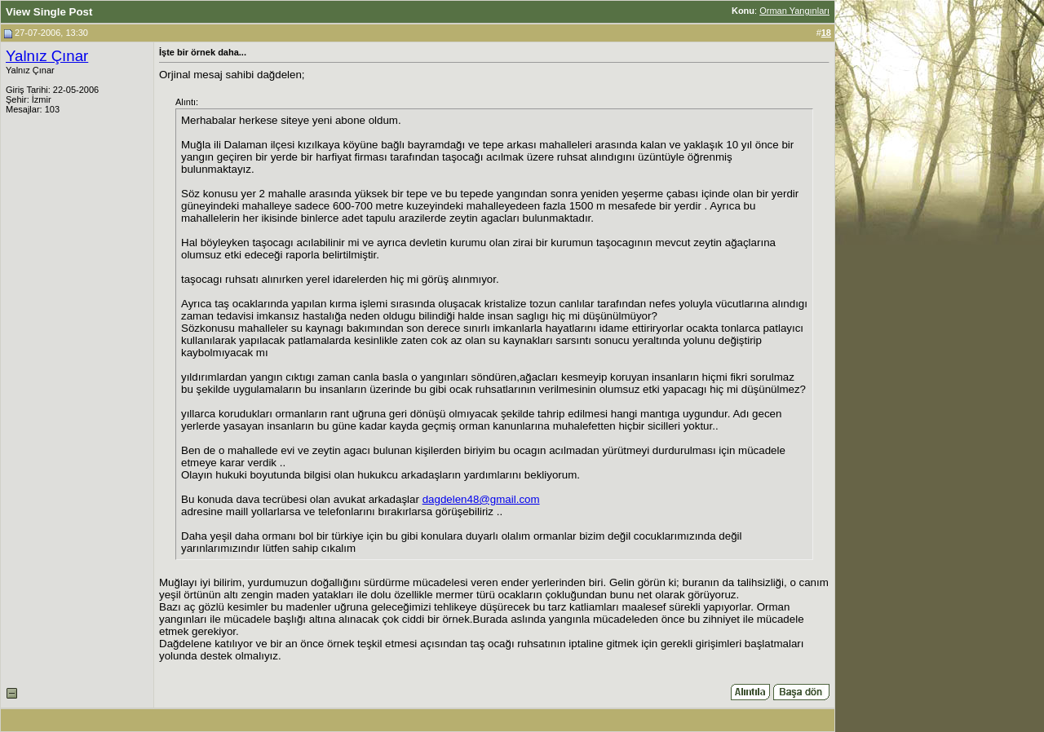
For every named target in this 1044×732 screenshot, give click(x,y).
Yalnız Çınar (47, 55)
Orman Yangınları (794, 10)
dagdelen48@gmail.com (481, 499)
